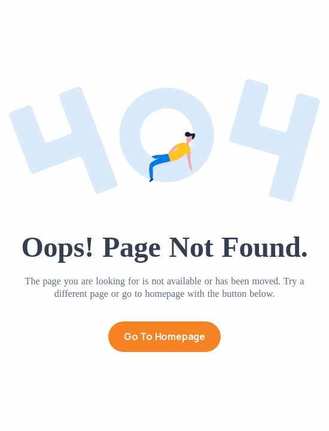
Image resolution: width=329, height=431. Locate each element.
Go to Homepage (164, 336)
